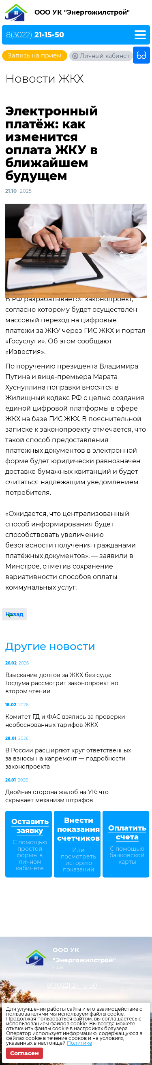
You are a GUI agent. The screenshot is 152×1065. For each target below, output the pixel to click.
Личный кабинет (105, 56)
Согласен (24, 1053)
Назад (14, 614)
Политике (79, 1043)
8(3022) (35, 34)
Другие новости (50, 646)
